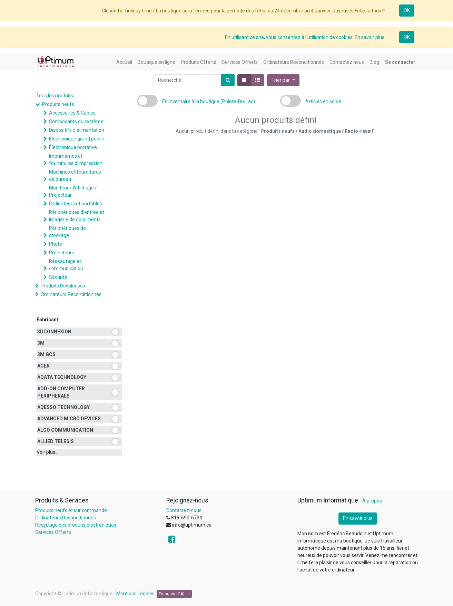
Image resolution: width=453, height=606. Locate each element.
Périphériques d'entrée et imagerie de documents (76, 215)
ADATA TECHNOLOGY (61, 377)
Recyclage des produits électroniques (75, 525)
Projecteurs (61, 252)
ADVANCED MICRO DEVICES (69, 418)
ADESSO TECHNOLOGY (63, 407)
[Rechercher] (228, 80)
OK (407, 10)
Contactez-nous (183, 510)
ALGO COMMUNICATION (65, 430)
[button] (283, 80)
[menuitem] (124, 62)
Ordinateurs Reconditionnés (71, 294)
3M (41, 343)
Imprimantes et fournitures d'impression (75, 159)
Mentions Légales (135, 593)
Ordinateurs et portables (75, 203)
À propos (372, 501)
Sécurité (58, 277)
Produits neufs (58, 104)
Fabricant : (49, 319)
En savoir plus (358, 518)
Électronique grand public (76, 138)
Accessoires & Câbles (72, 113)
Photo (55, 244)
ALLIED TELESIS (55, 441)
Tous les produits (54, 95)
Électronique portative (73, 147)
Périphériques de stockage (67, 231)
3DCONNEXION (54, 331)
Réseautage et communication (66, 264)
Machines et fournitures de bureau (75, 175)
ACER (43, 366)
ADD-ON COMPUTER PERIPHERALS (61, 392)
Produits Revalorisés (63, 286)
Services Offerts (53, 532)
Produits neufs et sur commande (71, 510)
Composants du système (76, 121)
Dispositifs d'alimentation (76, 130)
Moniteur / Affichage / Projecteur (73, 191)
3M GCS (46, 354)
